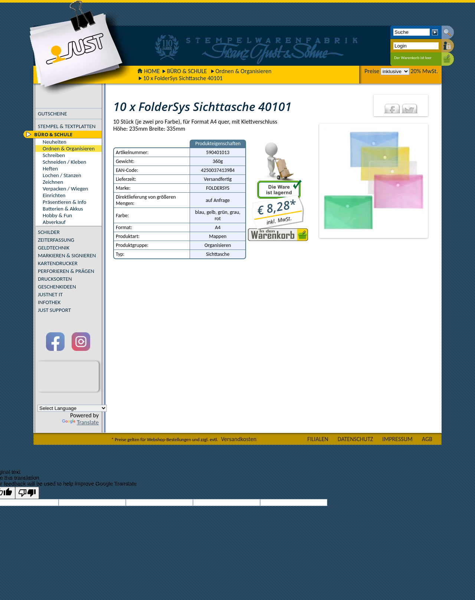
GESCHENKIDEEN (57, 286)
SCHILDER (49, 232)
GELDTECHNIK (53, 247)
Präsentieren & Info (64, 202)
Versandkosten (238, 439)
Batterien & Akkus (63, 208)
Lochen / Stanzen (62, 175)
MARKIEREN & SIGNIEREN (67, 255)
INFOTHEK (49, 302)
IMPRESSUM (397, 439)
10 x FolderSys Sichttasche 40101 (183, 78)
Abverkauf (54, 222)
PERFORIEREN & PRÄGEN (66, 271)
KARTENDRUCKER (58, 263)
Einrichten (54, 195)
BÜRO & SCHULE (187, 71)
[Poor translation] (27, 493)
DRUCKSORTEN (55, 278)
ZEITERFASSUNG (56, 240)
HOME (148, 71)
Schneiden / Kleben (64, 162)
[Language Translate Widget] (72, 408)
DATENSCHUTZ (355, 439)
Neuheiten (54, 141)
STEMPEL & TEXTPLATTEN (66, 126)
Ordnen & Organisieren (244, 71)
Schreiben (54, 155)
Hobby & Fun (57, 215)
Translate (80, 422)
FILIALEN (317, 439)
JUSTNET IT (50, 294)
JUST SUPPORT (54, 310)
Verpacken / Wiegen (65, 188)
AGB (427, 439)
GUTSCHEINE (52, 113)
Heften (50, 168)
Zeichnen (53, 182)
